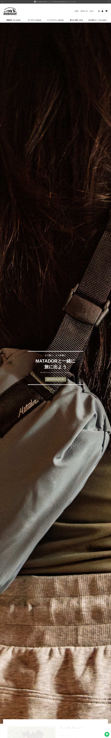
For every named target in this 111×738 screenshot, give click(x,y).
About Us (84, 11)
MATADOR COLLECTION (55, 379)
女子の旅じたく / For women (97, 20)
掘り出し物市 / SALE (76, 20)
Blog (91, 11)
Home (77, 11)
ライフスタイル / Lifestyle (55, 20)
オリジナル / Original (34, 20)
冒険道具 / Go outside (13, 20)
